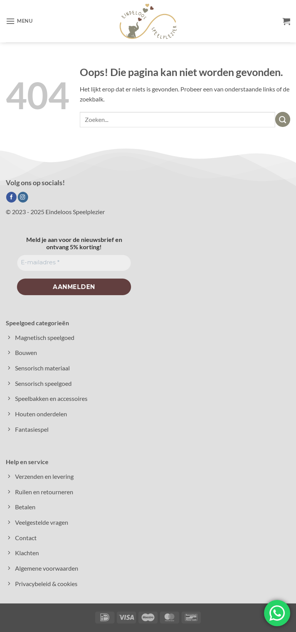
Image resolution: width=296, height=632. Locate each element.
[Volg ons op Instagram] (23, 197)
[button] (19, 21)
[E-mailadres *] (74, 262)
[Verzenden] (282, 119)
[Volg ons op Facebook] (11, 197)
